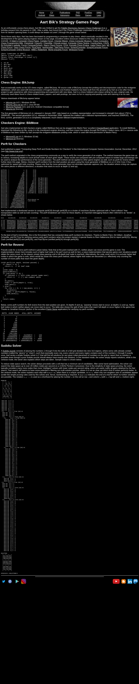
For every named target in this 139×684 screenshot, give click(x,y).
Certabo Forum (46, 41)
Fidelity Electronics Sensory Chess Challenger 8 (82, 28)
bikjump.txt (10, 114)
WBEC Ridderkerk (39, 50)
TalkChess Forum (61, 47)
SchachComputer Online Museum (15, 50)
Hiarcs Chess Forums (53, 45)
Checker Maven (61, 41)
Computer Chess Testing (78, 43)
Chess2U (38, 43)
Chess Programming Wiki (12, 43)
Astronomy (64, 15)
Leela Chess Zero (98, 45)
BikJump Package (13, 112)
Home (41, 13)
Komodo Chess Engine (79, 45)
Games (88, 15)
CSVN (106, 43)
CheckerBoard (102, 133)
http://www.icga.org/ (13, 156)
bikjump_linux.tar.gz (14, 110)
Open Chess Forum (22, 47)
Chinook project (60, 43)
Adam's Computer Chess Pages (25, 41)
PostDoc (88, 13)
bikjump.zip (11, 108)
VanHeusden (47, 47)
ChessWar (47, 43)
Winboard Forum (76, 50)
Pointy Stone (51, 337)
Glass (51, 15)
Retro (78, 15)
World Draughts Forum (58, 50)
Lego (99, 15)
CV (51, 13)
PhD (78, 13)
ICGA (65, 45)
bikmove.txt (11, 144)
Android (41, 15)
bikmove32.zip (12, 142)
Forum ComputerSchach (32, 45)
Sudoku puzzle (9, 384)
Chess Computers (100, 41)
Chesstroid (28, 43)
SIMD (98, 13)
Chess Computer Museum (80, 41)
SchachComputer (78, 47)
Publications (65, 13)
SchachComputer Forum (97, 47)
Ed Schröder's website (10, 45)
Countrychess (96, 43)
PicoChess (36, 47)
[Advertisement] (69, 676)
